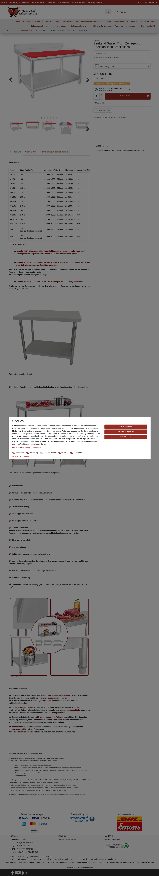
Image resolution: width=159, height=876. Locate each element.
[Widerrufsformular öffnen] (113, 839)
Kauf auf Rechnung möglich (67, 839)
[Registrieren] (95, 2)
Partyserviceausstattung (125, 26)
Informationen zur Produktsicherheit (54, 152)
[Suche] (108, 11)
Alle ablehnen (125, 437)
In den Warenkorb (134, 96)
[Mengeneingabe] (96, 96)
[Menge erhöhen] (101, 94)
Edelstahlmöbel (52, 21)
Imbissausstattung (39, 26)
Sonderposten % (148, 26)
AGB (94, 862)
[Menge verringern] (101, 98)
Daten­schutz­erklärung (57, 862)
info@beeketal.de (22, 840)
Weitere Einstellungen (20, 456)
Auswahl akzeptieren (126, 431)
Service (14, 836)
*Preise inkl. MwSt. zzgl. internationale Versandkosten (31, 857)
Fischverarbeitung (70, 21)
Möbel (33, 30)
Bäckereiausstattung (32, 21)
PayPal (65, 453)
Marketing (34, 453)
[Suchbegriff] (78, 11)
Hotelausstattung (148, 21)
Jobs (18, 21)
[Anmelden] (78, 2)
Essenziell (20, 453)
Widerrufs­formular (26, 862)
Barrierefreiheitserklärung (79, 862)
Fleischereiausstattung (91, 21)
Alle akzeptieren (125, 426)
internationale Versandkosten (116, 117)
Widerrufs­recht (11, 862)
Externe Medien (50, 453)
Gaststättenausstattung (116, 21)
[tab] (16, 152)
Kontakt (101, 862)
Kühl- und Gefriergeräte (102, 26)
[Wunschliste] (140, 2)
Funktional (78, 453)
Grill (133, 21)
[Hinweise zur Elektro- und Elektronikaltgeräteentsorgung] (127, 846)
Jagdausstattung (59, 26)
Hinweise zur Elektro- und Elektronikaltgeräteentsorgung (130, 862)
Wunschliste (100, 103)
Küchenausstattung (78, 26)
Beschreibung (15, 152)
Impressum (41, 862)
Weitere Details (30, 152)
